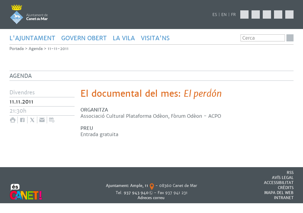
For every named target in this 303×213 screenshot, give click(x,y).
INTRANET (284, 197)
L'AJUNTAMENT (32, 38)
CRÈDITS (286, 187)
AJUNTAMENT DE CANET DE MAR (28, 14)
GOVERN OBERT (84, 38)
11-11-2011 (58, 48)
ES (214, 14)
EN (224, 14)
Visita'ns (155, 38)
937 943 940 (136, 192)
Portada (16, 48)
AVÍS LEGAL (283, 177)
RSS (290, 172)
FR (233, 14)
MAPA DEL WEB (279, 192)
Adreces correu (152, 197)
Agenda (36, 48)
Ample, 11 (139, 185)
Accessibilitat (279, 182)
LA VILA (124, 38)
